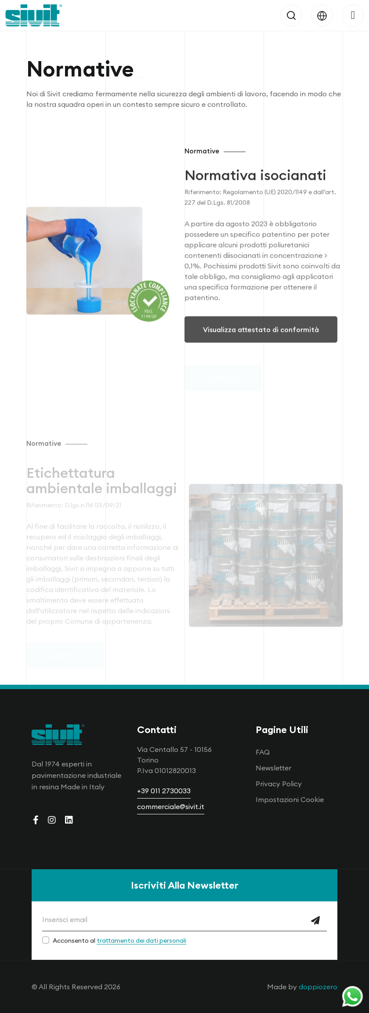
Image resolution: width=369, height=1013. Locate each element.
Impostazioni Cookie (290, 799)
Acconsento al (119, 940)
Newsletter (273, 767)
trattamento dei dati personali (141, 940)
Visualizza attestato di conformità (261, 336)
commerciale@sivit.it (170, 806)
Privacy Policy (279, 783)
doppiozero (318, 986)
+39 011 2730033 (164, 790)
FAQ (263, 752)
